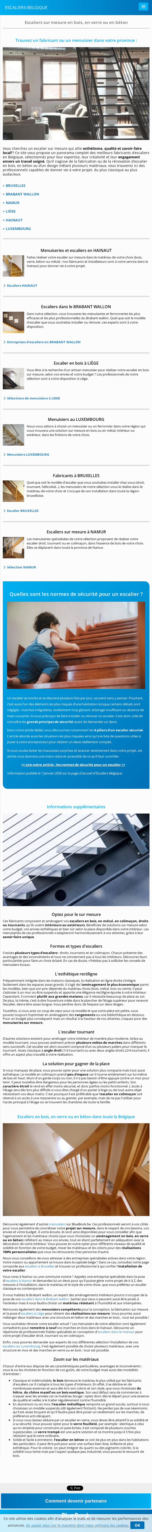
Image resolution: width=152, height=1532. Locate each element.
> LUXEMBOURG (17, 228)
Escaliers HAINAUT (21, 285)
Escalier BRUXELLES (22, 510)
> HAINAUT (12, 220)
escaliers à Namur (19, 1280)
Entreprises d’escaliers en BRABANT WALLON (43, 342)
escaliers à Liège (32, 1313)
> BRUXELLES (14, 185)
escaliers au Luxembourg (21, 1346)
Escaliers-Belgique (26, 7)
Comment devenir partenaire (76, 1501)
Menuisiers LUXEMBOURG (27, 454)
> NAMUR (11, 202)
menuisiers (57, 1224)
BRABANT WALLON (22, 194)
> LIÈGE (9, 211)
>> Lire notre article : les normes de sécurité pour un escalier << (73, 764)
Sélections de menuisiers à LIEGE (33, 398)
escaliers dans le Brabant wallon (45, 1299)
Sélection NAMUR (21, 567)
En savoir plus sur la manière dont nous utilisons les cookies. (77, 1525)
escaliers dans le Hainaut (116, 1331)
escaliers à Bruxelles (39, 1266)
